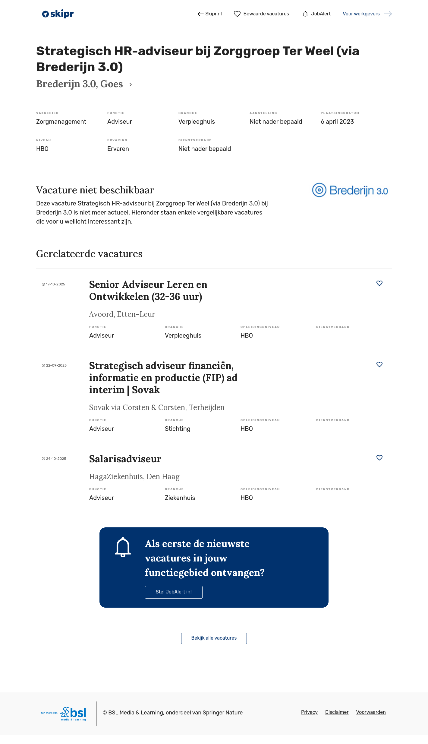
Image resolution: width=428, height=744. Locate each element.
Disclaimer (337, 712)
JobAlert (316, 14)
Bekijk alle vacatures (214, 638)
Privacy (309, 712)
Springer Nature (223, 712)
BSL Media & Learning (135, 712)
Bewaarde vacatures (261, 14)
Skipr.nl (210, 14)
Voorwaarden (371, 712)
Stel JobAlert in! (174, 592)
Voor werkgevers (361, 14)
